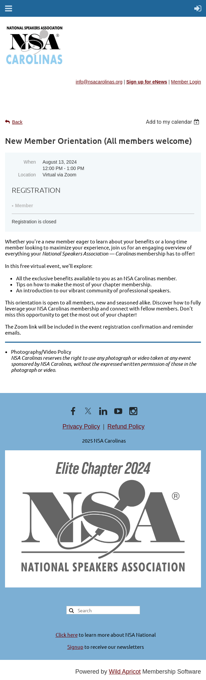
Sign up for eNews (146, 81)
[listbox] (173, 122)
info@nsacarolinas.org (99, 81)
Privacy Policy (81, 426)
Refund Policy (125, 426)
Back (17, 122)
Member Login (186, 81)
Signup (75, 646)
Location (27, 174)
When (29, 162)
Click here (67, 634)
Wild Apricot (125, 671)
